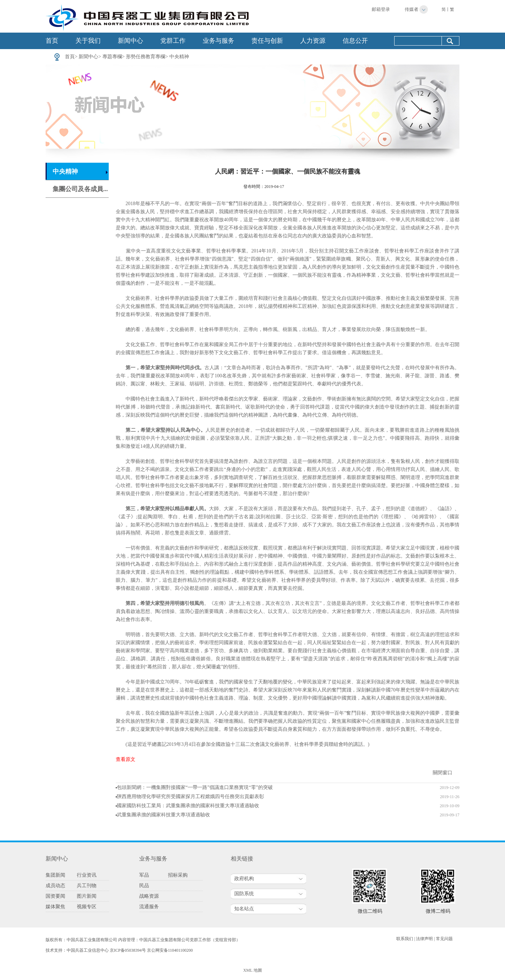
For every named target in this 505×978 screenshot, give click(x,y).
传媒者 (411, 9)
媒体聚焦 (55, 906)
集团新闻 (55, 875)
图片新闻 (86, 896)
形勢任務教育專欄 (145, 56)
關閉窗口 (442, 772)
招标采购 (178, 875)
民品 (144, 885)
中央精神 (179, 56)
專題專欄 (112, 56)
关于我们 (88, 40)
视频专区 (86, 906)
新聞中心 (88, 56)
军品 (144, 875)
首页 (52, 40)
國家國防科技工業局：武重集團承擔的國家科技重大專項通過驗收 (188, 805)
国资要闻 (55, 896)
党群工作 (173, 40)
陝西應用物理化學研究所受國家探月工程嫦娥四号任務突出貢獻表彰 (190, 796)
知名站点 (244, 908)
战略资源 (149, 896)
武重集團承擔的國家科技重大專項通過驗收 (163, 814)
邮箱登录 (381, 9)
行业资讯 (86, 875)
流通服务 (149, 906)
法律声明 (424, 938)
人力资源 (312, 40)
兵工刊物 (86, 885)
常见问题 (444, 938)
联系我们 (404, 938)
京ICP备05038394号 (128, 950)
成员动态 (55, 885)
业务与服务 (218, 40)
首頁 (70, 56)
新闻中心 (130, 40)
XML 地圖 (252, 970)
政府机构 (244, 878)
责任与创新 (267, 40)
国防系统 (244, 893)
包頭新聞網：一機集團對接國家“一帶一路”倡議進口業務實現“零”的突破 (195, 787)
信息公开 (355, 40)
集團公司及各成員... (80, 189)
